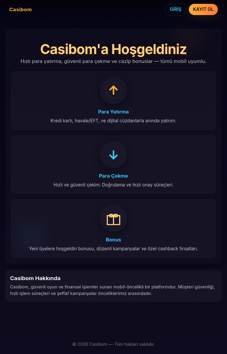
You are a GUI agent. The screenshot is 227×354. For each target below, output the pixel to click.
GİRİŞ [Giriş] (175, 9)
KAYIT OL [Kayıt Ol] (203, 9)
